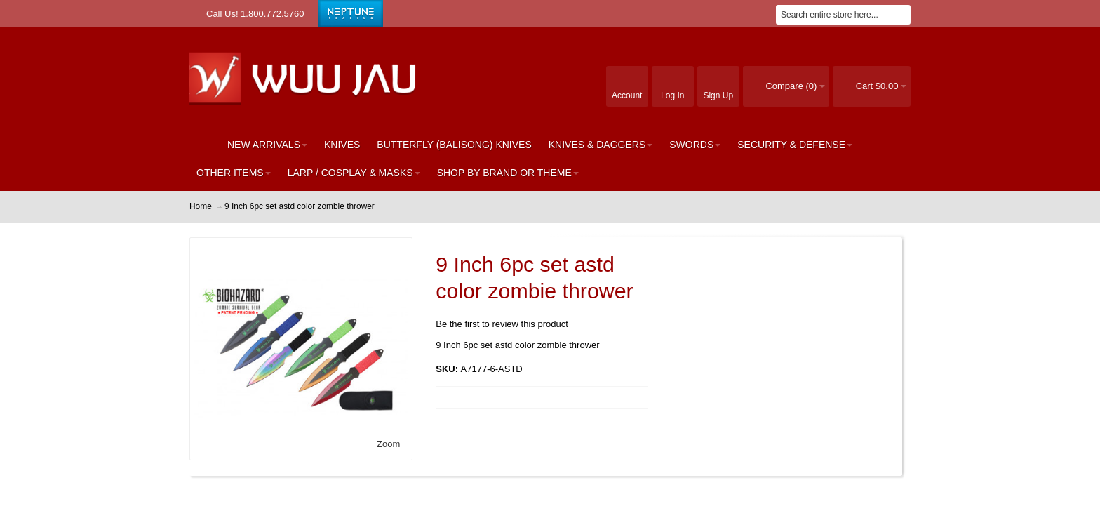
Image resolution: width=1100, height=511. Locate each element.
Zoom (388, 444)
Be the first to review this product (502, 324)
